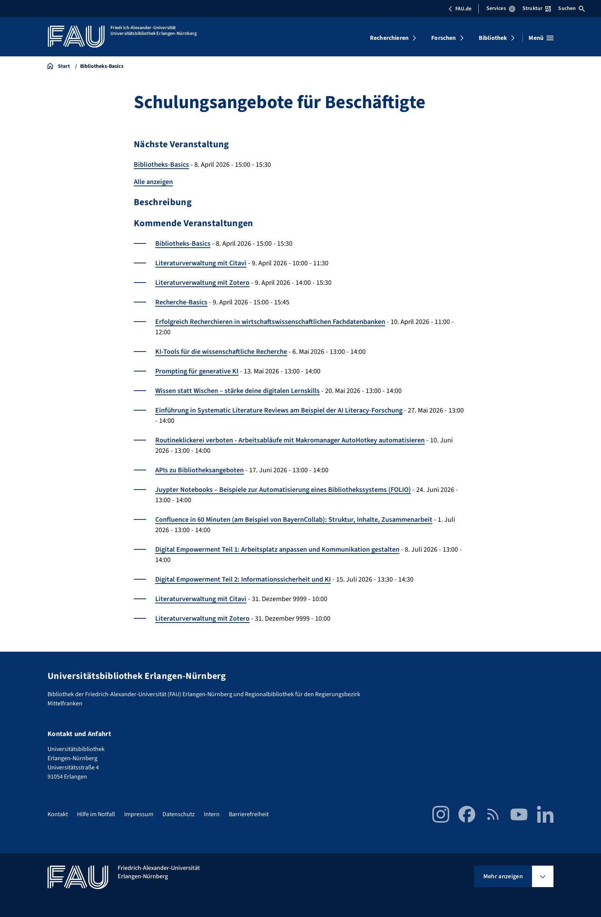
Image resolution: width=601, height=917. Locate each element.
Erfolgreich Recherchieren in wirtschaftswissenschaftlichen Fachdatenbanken (270, 322)
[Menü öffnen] (541, 38)
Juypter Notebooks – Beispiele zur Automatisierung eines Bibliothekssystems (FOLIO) (283, 490)
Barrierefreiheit (249, 814)
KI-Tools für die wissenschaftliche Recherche (221, 352)
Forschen (443, 38)
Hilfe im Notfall (96, 814)
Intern (212, 814)
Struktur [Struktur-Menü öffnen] (536, 8)
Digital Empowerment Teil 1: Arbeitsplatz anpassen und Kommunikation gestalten (277, 549)
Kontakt (58, 814)
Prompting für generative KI (196, 371)
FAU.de (460, 9)
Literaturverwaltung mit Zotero (202, 283)
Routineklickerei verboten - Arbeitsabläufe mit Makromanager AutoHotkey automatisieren (290, 440)
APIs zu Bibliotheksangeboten (199, 470)
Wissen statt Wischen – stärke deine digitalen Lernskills (237, 391)
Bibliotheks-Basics (161, 164)
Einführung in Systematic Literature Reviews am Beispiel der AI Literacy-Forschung (278, 410)
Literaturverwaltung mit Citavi (200, 263)
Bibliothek (493, 38)
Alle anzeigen (153, 182)
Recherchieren (389, 38)
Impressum (138, 814)
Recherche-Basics (181, 302)
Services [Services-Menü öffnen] (500, 8)
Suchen (571, 8)
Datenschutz (179, 814)
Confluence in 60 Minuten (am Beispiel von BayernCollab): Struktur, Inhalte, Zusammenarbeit (293, 519)
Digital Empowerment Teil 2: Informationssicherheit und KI (243, 579)
